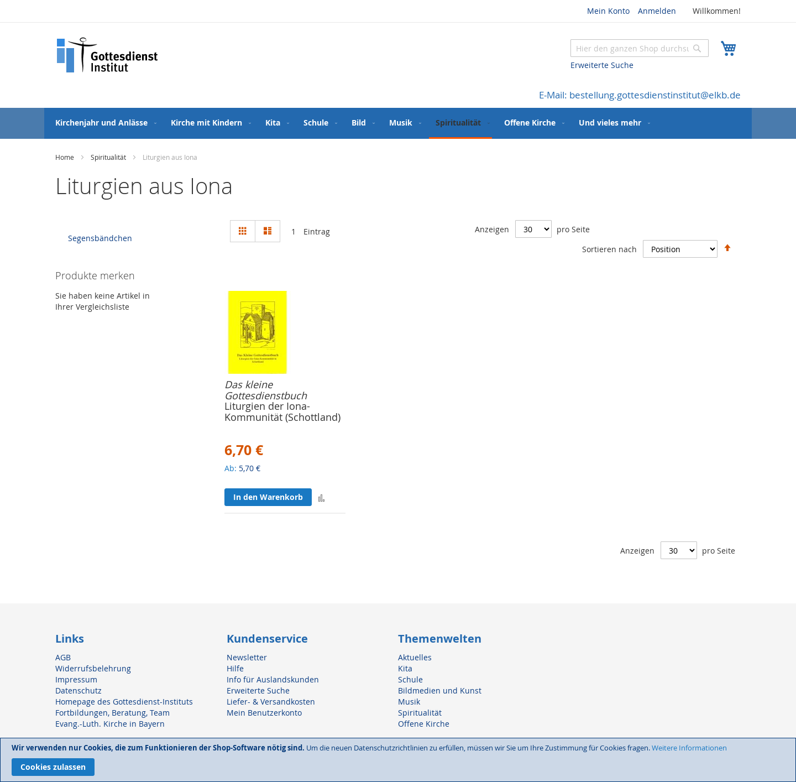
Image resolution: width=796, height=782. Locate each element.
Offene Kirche (423, 723)
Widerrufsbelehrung (93, 668)
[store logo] (107, 55)
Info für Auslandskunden (273, 679)
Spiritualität (109, 157)
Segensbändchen (100, 238)
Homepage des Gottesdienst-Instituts (124, 701)
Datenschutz (78, 690)
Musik (409, 701)
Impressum (76, 679)
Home (65, 157)
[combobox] (639, 48)
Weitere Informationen (689, 748)
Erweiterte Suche (601, 65)
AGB (63, 657)
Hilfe (235, 668)
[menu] (398, 123)
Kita (405, 668)
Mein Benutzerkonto (264, 712)
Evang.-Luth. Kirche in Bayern (110, 723)
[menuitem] (104, 122)
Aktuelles (415, 657)
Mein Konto (608, 11)
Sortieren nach (609, 248)
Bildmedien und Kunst (439, 690)
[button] (321, 497)
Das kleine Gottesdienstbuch (265, 390)
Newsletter (247, 657)
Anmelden (657, 11)
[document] (398, 760)
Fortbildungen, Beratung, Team (112, 712)
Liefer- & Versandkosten (271, 701)
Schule (410, 679)
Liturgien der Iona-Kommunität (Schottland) (282, 411)
